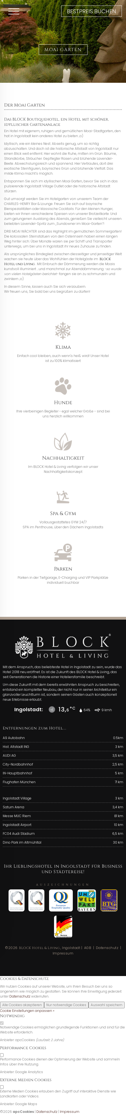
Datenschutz (107, 947)
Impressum (63, 953)
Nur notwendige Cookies (66, 1005)
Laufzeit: (44, 1040)
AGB (88, 947)
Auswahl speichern (106, 1005)
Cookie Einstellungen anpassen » (27, 1010)
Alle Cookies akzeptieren (22, 1005)
